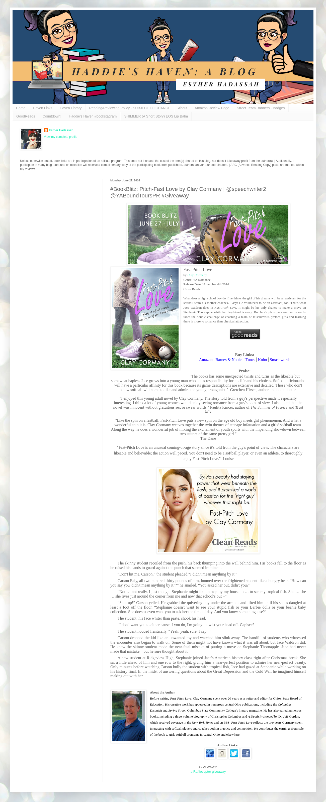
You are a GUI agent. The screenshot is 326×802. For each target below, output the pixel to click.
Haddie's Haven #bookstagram (93, 116)
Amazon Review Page (212, 108)
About (182, 108)
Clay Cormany (197, 275)
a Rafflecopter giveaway (208, 771)
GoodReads (25, 116)
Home (20, 108)
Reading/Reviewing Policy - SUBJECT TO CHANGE (130, 108)
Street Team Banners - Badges (261, 108)
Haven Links (42, 108)
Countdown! (52, 116)
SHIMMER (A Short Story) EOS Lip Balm (156, 116)
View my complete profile (60, 137)
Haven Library (70, 108)
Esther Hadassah (61, 130)
